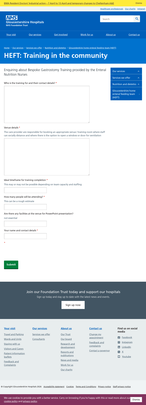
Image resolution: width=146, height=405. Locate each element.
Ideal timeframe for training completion (26, 180)
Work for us (67, 365)
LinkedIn (124, 347)
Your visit (9, 328)
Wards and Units (12, 339)
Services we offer (34, 48)
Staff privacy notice (122, 386)
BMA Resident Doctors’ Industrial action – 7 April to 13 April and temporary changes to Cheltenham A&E (59, 3)
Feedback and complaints (96, 344)
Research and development (68, 345)
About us (66, 328)
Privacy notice (104, 386)
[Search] (137, 18)
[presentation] (25, 251)
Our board (66, 339)
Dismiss (136, 399)
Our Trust (65, 334)
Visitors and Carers (13, 348)
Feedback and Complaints (11, 363)
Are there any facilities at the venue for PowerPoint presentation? (38, 213)
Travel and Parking (14, 334)
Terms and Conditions (86, 386)
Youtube (124, 356)
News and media (69, 360)
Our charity (130, 9)
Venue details (12, 127)
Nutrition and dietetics (55, 48)
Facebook (125, 337)
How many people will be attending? (24, 196)
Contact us (95, 328)
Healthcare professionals (111, 9)
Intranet (141, 9)
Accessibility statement (53, 386)
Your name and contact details (21, 230)
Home (7, 48)
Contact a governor (99, 350)
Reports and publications (67, 354)
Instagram (125, 342)
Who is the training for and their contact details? (30, 83)
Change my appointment (96, 336)
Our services (17, 48)
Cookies (70, 386)
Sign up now (73, 305)
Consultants (38, 339)
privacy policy (30, 401)
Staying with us (12, 343)
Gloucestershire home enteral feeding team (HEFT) (92, 48)
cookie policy (11, 401)
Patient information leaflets (14, 355)
